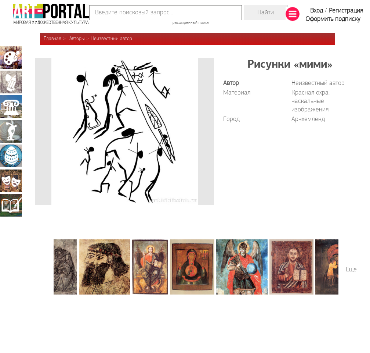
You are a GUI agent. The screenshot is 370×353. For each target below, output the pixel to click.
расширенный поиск (191, 23)
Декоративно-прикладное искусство (11, 156)
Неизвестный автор (111, 39)
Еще (351, 269)
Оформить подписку (332, 19)
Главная (52, 39)
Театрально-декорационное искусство (11, 180)
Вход (316, 10)
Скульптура (11, 131)
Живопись (11, 57)
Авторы (76, 39)
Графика (11, 82)
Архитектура (11, 106)
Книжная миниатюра (11, 205)
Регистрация (346, 10)
